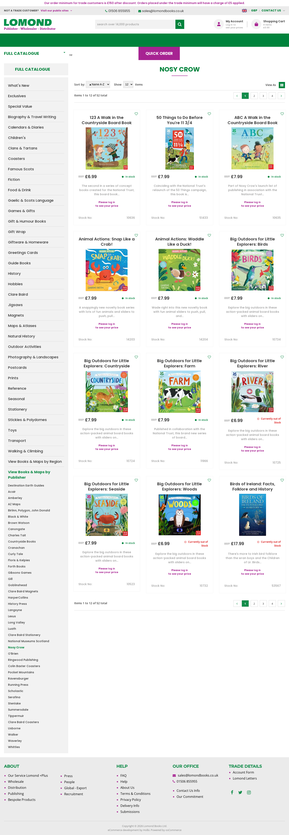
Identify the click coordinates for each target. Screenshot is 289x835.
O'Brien (13, 654)
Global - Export (75, 788)
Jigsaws (15, 304)
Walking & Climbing (25, 451)
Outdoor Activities (24, 346)
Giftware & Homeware (28, 242)
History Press (17, 604)
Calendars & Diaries (26, 127)
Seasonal (16, 398)
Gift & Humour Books (27, 221)
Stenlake (14, 703)
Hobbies (15, 283)
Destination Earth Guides (26, 485)
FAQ (123, 775)
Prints (13, 377)
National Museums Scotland (28, 641)
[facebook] (232, 792)
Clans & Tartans (22, 148)
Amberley (15, 498)
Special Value (20, 106)
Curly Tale (15, 554)
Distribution (17, 787)
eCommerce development (123, 830)
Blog (195, 40)
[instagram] (249, 792)
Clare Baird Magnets (23, 591)
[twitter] (240, 792)
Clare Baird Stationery (24, 635)
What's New (93, 40)
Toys (12, 430)
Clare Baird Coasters (23, 722)
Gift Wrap (17, 231)
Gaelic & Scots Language (31, 200)
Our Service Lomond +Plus (28, 775)
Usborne (14, 728)
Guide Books (19, 263)
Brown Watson (19, 523)
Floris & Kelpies (19, 560)
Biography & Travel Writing (32, 116)
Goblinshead (17, 585)
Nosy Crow (16, 647)
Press (68, 776)
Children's (17, 137)
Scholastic (15, 691)
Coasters (16, 158)
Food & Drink (19, 189)
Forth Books (16, 566)
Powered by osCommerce (166, 830)
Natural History (21, 336)
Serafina (14, 697)
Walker (13, 735)
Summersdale (18, 710)
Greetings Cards (23, 252)
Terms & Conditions (135, 793)
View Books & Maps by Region (35, 461)
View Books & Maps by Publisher (29, 474)
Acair (12, 492)
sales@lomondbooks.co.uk (163, 11)
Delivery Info (129, 805)
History (14, 273)
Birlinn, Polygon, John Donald (29, 510)
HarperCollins (18, 598)
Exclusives (17, 95)
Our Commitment (190, 796)
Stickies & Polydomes (27, 419)
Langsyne (15, 610)
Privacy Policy (130, 799)
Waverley (15, 741)
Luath (12, 629)
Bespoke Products (22, 799)
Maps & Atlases (22, 325)
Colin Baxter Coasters (24, 666)
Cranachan (16, 548)
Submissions (130, 811)
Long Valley (16, 622)
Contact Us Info (188, 790)
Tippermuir (16, 716)
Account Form (243, 772)
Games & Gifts (21, 210)
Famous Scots (21, 169)
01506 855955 (119, 11)
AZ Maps (14, 504)
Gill (10, 579)
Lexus (12, 616)
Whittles (14, 747)
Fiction (14, 179)
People (69, 782)
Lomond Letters (245, 778)
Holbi (146, 830)
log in (111, 202)
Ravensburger (18, 679)
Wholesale (16, 781)
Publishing (16, 793)
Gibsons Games (20, 573)
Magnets (16, 315)
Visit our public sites (54, 10)
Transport (17, 440)
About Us (225, 40)
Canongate (16, 529)
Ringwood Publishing (23, 660)
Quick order (162, 40)
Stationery (17, 409)
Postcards (17, 367)
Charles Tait (17, 535)
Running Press (18, 685)
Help (123, 781)
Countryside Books (22, 542)
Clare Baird (18, 294)
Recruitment (73, 794)
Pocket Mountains (21, 672)
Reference (17, 388)
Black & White (18, 517)
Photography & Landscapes (33, 357)
